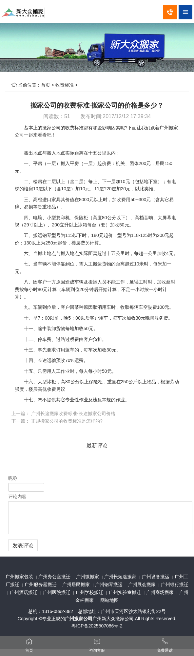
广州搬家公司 (78, 618)
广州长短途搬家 (120, 576)
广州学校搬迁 (89, 592)
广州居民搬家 (76, 584)
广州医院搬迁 (56, 592)
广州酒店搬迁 (23, 592)
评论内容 (17, 496)
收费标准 (64, 85)
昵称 (12, 478)
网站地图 (109, 600)
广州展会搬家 (142, 584)
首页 (45, 85)
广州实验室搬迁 (125, 592)
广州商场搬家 (160, 592)
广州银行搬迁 (174, 584)
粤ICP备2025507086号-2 (97, 625)
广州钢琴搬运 (109, 584)
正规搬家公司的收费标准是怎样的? (67, 421)
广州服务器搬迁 (41, 584)
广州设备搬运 (155, 576)
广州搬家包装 (19, 576)
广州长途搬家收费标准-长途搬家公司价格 (73, 413)
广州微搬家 (87, 576)
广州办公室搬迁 (54, 576)
